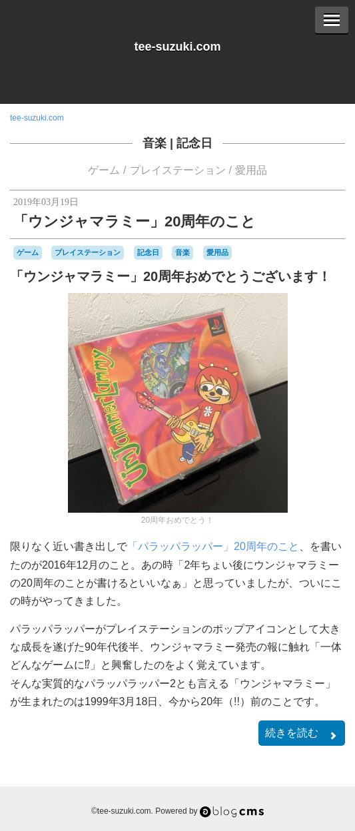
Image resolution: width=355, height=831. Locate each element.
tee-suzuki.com (177, 46)
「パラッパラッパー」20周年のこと (213, 546)
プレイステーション (178, 170)
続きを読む (301, 734)
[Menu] (331, 20)
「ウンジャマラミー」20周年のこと (134, 221)
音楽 (155, 143)
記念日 (194, 143)
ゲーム (104, 170)
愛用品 (251, 170)
